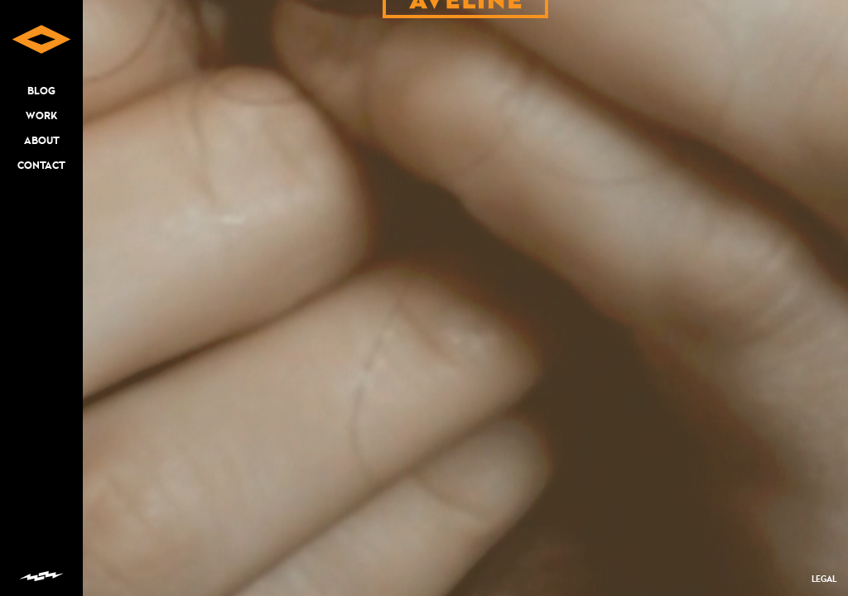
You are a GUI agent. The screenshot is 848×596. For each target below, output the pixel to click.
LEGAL (824, 578)
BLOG (41, 91)
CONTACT (41, 165)
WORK (41, 115)
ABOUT (42, 140)
